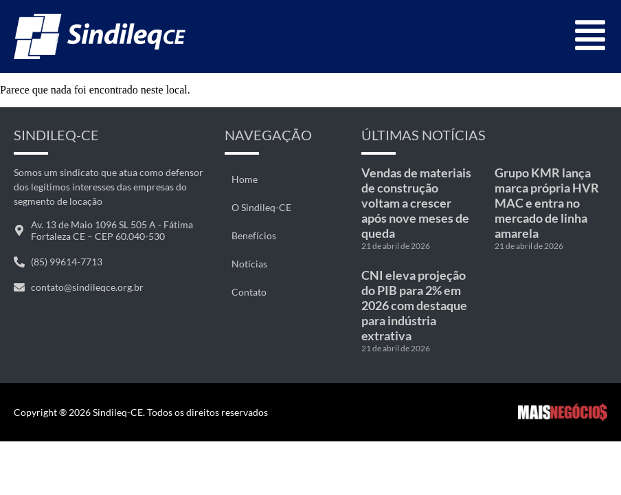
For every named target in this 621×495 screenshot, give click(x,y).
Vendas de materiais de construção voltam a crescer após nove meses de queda (416, 203)
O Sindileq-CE (261, 207)
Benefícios (254, 235)
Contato (249, 292)
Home (245, 179)
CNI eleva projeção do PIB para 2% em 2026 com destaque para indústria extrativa (414, 305)
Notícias (249, 264)
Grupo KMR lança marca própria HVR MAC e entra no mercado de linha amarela (547, 203)
